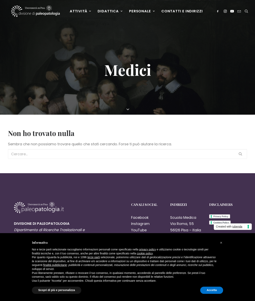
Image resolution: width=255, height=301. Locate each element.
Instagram (140, 223)
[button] (221, 242)
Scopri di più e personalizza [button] (56, 290)
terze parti (93, 257)
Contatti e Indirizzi (183, 12)
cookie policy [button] (145, 253)
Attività (81, 12)
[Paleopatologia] (36, 12)
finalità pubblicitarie (55, 265)
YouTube (139, 230)
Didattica (111, 12)
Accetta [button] (212, 290)
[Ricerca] (246, 12)
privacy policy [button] (147, 249)
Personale (143, 12)
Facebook (140, 217)
